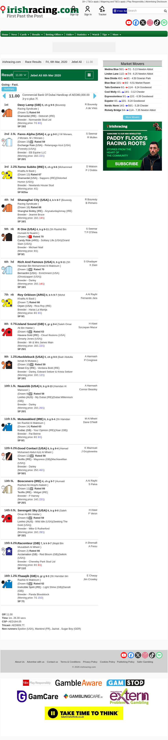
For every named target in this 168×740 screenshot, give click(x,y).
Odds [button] (70, 34)
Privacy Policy (90, 661)
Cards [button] (24, 34)
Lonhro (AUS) (25, 397)
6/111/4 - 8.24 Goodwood (128, 87)
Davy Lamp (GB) (29, 104)
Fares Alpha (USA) (30, 134)
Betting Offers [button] (54, 34)
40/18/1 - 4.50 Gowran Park (128, 78)
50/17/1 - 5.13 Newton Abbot (129, 69)
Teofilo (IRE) (24, 459)
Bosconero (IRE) (29, 481)
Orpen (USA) (24, 305)
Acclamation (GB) (27, 554)
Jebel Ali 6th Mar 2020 (45, 75)
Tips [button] (106, 34)
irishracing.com (11, 61)
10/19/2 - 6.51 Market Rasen (127, 83)
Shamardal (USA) (27, 178)
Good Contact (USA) (32, 448)
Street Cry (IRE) (26, 367)
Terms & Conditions (70, 661)
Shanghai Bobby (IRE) (30, 211)
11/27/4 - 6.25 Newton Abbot (129, 73)
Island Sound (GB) (30, 324)
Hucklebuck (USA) (30, 356)
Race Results (33, 61)
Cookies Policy (107, 661)
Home (5, 34)
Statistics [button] (83, 34)
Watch (95, 34)
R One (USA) (26, 229)
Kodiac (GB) (24, 430)
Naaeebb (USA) (28, 386)
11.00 (21, 75)
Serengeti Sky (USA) (32, 510)
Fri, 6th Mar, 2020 (56, 61)
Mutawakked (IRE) (30, 419)
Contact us (52, 661)
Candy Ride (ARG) (27, 240)
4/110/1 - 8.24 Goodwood (125, 101)
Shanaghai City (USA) (33, 199)
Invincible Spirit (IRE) (29, 587)
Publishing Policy (125, 661)
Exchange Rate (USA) (29, 145)
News (14, 34)
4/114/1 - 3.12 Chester (124, 92)
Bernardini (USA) (27, 273)
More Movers (132, 117)
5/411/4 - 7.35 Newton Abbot (130, 110)
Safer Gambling (145, 661)
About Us (19, 661)
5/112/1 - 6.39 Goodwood (129, 96)
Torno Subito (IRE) (30, 167)
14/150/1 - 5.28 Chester (126, 105)
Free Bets (121, 11)
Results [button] (37, 34)
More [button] (116, 34)
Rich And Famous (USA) (34, 262)
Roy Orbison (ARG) (31, 294)
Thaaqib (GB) (27, 576)
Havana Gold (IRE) (28, 335)
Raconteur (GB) (28, 543)
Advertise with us (35, 661)
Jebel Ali (76, 61)
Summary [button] (9, 89)
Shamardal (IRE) (26, 115)
